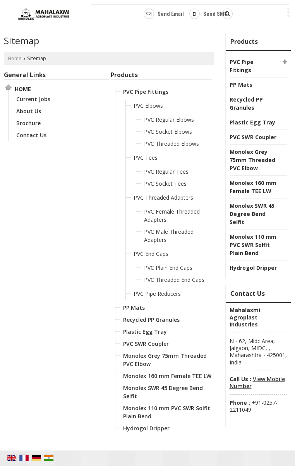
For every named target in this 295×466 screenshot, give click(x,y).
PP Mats (134, 307)
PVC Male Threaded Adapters (169, 235)
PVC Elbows (148, 105)
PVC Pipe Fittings (145, 91)
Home (15, 58)
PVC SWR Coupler (146, 343)
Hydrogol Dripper (146, 428)
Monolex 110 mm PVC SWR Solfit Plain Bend (166, 412)
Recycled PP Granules (151, 319)
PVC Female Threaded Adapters (172, 215)
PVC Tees (146, 157)
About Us (28, 111)
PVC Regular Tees (166, 171)
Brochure (28, 123)
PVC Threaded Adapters (163, 197)
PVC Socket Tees (165, 183)
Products (124, 75)
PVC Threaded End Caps (174, 279)
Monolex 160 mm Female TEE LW (167, 376)
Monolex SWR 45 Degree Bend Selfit (163, 392)
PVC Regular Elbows (169, 119)
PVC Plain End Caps (168, 267)
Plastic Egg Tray (145, 331)
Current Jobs (33, 99)
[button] (257, 382)
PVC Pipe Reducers (157, 293)
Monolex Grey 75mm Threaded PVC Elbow (165, 360)
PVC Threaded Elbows (171, 143)
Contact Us (31, 135)
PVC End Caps (151, 253)
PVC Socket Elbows (168, 131)
